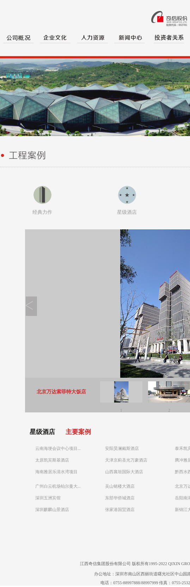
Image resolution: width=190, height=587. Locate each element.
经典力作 (42, 212)
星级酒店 (127, 212)
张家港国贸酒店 (120, 509)
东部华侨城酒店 (120, 497)
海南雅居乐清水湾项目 (56, 471)
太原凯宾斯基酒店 (52, 460)
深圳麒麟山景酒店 (52, 509)
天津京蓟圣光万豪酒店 (126, 460)
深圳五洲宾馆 (48, 497)
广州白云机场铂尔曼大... (58, 486)
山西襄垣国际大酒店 (124, 471)
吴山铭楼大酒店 (120, 486)
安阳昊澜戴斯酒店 (122, 448)
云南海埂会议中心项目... (58, 448)
